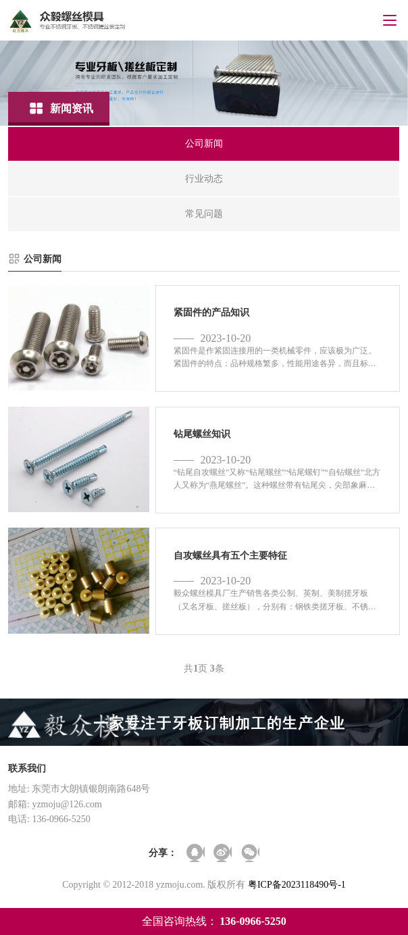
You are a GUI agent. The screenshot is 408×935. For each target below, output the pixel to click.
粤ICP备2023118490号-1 (297, 885)
